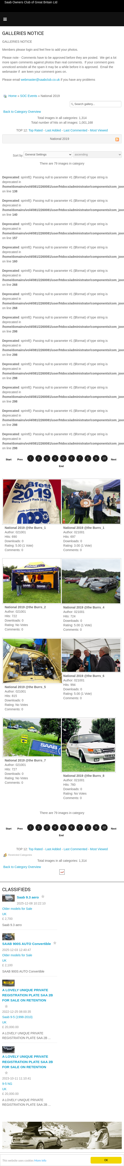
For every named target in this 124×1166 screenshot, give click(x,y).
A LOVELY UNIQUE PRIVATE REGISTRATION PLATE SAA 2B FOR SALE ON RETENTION (27, 995)
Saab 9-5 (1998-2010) (17, 1017)
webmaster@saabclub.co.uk (40, 79)
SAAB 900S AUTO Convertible (26, 944)
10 (104, 458)
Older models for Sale (17, 908)
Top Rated (36, 130)
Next (113, 459)
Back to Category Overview (22, 111)
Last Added (53, 130)
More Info (40, 1161)
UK (4, 914)
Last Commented (75, 130)
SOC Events (28, 96)
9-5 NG (7, 1083)
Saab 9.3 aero (28, 897)
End (61, 466)
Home (12, 96)
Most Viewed (99, 130)
